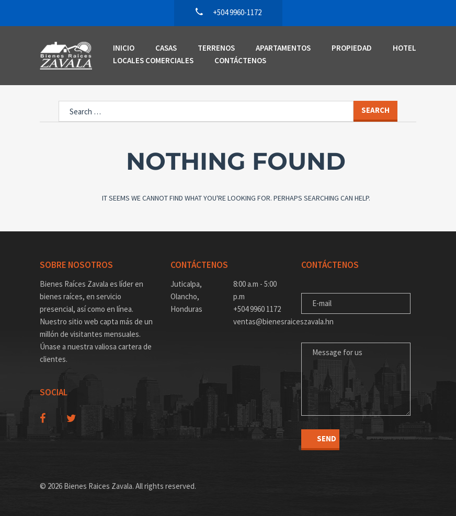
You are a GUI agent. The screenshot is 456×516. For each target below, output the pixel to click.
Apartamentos (283, 48)
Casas (166, 48)
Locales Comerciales (153, 60)
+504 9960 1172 (257, 309)
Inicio (123, 48)
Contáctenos (240, 60)
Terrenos (216, 48)
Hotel (404, 48)
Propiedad (352, 48)
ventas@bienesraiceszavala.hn (259, 321)
